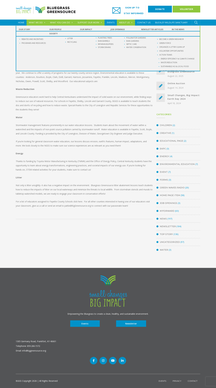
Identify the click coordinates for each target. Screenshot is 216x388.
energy (164, 156)
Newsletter (168, 226)
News (163, 218)
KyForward (167, 211)
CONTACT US (144, 22)
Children (166, 125)
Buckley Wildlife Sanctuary (171, 22)
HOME (21, 22)
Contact (192, 381)
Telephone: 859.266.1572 (28, 346)
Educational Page (171, 141)
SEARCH (196, 44)
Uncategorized (170, 242)
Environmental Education (177, 164)
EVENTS (111, 22)
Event (164, 172)
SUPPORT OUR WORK (90, 22)
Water (164, 249)
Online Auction (176, 83)
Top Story (166, 234)
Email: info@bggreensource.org (31, 350)
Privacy (177, 381)
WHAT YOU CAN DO (61, 22)
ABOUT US (126, 22)
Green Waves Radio (172, 187)
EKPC (163, 148)
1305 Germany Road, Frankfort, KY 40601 (36, 341)
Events (84, 323)
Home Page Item (170, 195)
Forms (164, 179)
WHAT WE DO (37, 22)
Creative (165, 133)
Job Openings (168, 203)
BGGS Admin (50, 55)
